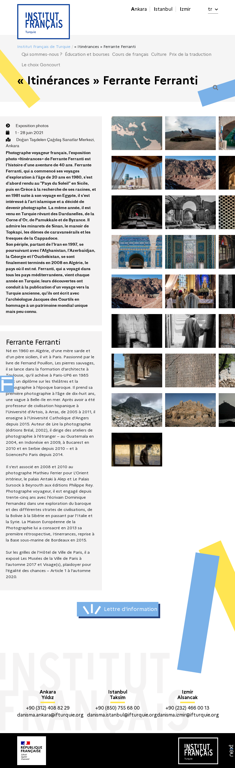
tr (213, 9)
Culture (159, 54)
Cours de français (130, 54)
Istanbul (163, 9)
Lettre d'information (120, 609)
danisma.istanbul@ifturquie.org (122, 715)
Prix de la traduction (190, 54)
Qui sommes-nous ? (42, 54)
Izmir (185, 9)
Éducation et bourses (87, 54)
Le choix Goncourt (41, 64)
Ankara (139, 9)
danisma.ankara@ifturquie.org (50, 715)
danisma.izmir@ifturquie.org (188, 715)
